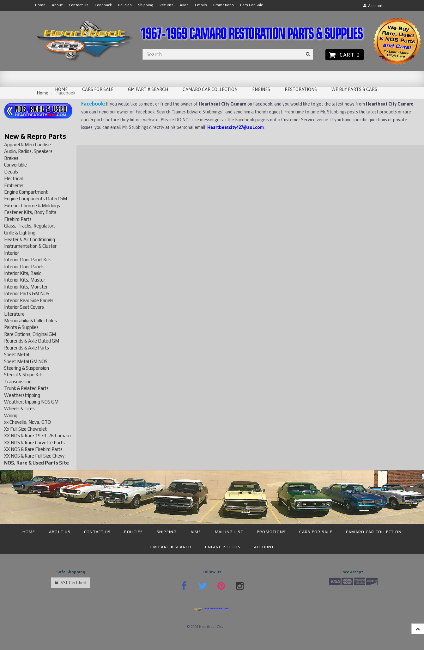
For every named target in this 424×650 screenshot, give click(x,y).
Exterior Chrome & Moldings (32, 205)
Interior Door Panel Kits (27, 259)
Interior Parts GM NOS (26, 293)
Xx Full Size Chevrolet (25, 429)
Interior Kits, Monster (26, 286)
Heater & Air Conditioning (29, 239)
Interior (11, 253)
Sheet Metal (16, 354)
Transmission (18, 381)
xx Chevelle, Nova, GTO (27, 422)
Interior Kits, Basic (22, 273)
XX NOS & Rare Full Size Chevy (34, 456)
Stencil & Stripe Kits (24, 374)
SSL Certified (70, 582)
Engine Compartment (26, 192)
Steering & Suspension (26, 368)
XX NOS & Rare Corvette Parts (34, 442)
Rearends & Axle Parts (26, 347)
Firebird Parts (18, 219)
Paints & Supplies (21, 327)
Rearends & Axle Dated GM (31, 340)
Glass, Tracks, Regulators (30, 225)
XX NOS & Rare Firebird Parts (33, 449)
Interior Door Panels (24, 266)
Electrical (13, 178)
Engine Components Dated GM (35, 198)
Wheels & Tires (19, 408)
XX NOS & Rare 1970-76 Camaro (37, 435)
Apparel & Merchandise (27, 144)
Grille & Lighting (19, 232)
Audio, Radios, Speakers (28, 151)
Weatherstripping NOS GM (31, 401)
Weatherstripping (22, 395)
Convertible (15, 164)
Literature (14, 314)
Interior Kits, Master (24, 279)
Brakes (11, 158)
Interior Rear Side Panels (28, 300)
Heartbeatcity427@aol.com (235, 127)
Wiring (10, 415)
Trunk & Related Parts (26, 388)
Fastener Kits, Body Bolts (30, 212)
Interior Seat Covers (24, 307)
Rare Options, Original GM (30, 334)
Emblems (13, 185)
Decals (11, 171)
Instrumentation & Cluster (30, 246)
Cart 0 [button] (344, 55)
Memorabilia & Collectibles (30, 320)
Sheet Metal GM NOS (25, 361)
